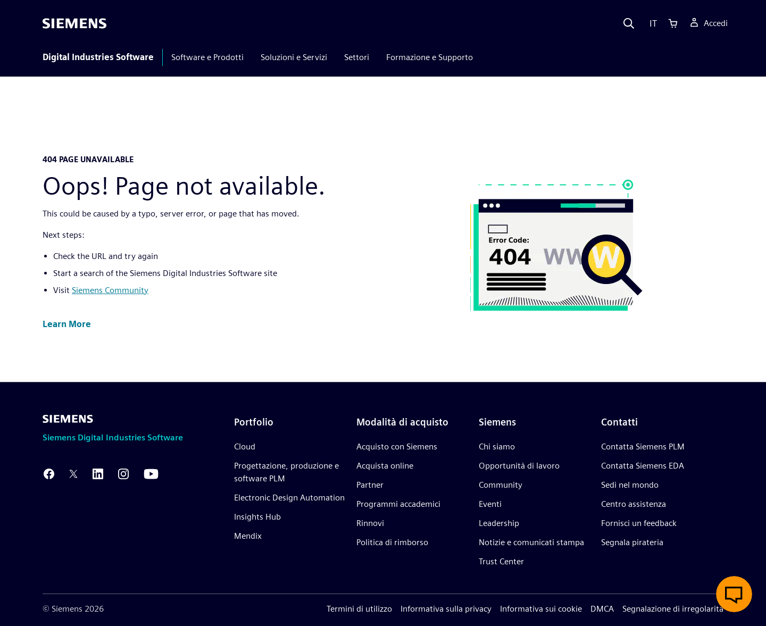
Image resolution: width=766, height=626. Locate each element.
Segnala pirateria (632, 542)
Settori (356, 57)
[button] (67, 324)
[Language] (650, 23)
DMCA (602, 609)
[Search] (628, 23)
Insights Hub (257, 517)
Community (500, 485)
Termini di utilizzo (359, 609)
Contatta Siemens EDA (642, 466)
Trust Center (501, 561)
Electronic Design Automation (289, 498)
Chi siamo (497, 446)
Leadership (499, 523)
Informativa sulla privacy (446, 609)
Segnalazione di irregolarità (672, 609)
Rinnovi (370, 523)
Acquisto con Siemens (396, 446)
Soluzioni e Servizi (294, 57)
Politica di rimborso (392, 542)
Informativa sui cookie (541, 609)
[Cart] (672, 23)
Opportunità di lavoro (519, 466)
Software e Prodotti (207, 57)
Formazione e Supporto (429, 57)
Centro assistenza (633, 504)
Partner (370, 485)
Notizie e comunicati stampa (531, 542)
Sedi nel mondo (630, 485)
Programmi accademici (398, 504)
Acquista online (384, 466)
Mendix (248, 536)
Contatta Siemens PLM (643, 446)
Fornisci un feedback (639, 523)
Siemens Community (110, 290)
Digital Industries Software (98, 57)
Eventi (490, 504)
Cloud (244, 446)
